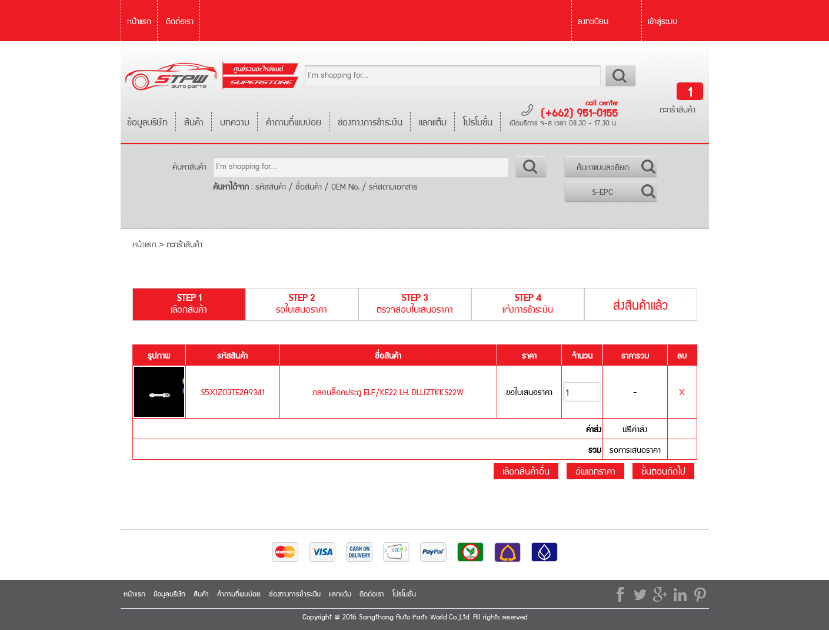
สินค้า (194, 121)
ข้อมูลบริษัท (147, 121)
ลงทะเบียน (593, 20)
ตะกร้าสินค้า (677, 109)
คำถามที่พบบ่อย (293, 121)
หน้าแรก (139, 20)
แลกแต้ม (433, 121)
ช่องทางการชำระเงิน (370, 121)
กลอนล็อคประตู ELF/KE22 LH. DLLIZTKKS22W (388, 391)
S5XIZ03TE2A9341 (233, 391)
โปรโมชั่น (477, 121)
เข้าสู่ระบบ (662, 20)
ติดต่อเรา (180, 20)
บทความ (234, 121)
